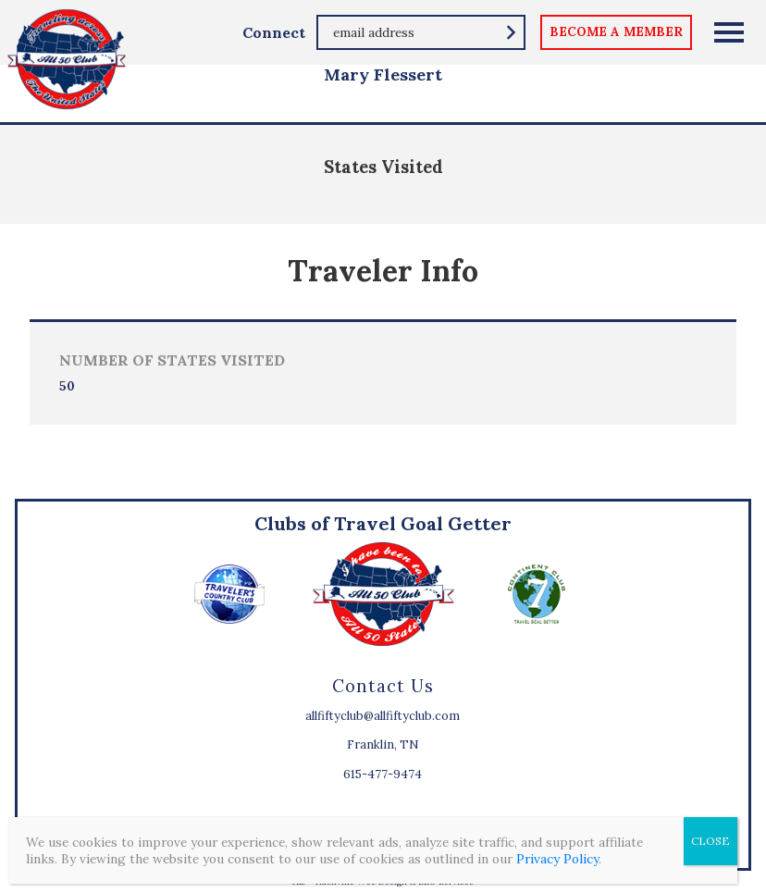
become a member (616, 31)
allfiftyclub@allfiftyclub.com (382, 716)
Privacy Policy (557, 858)
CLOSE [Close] (710, 841)
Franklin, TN (382, 744)
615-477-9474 (382, 774)
